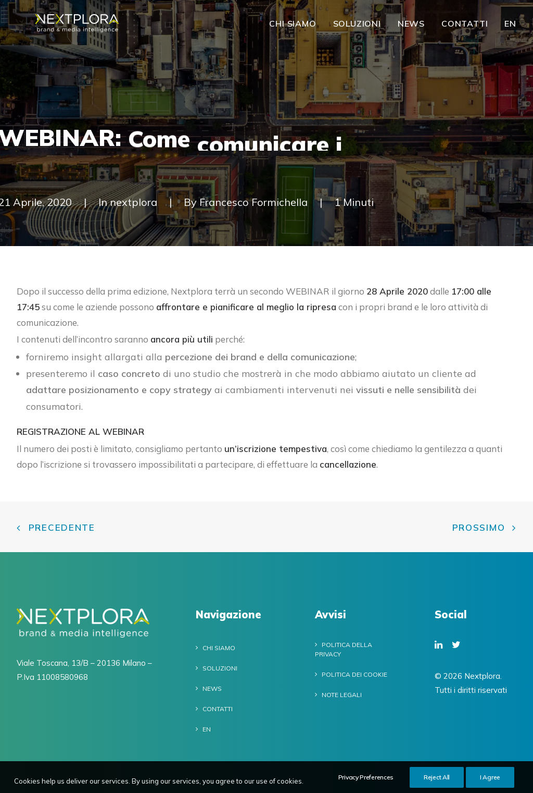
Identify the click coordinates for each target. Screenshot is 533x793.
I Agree (490, 781)
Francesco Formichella (253, 202)
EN (510, 29)
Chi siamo (292, 28)
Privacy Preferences (366, 781)
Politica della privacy (343, 649)
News (411, 28)
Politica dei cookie (354, 674)
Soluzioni (357, 28)
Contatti (464, 28)
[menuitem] (296, 28)
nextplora (134, 202)
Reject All (437, 781)
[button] (438, 645)
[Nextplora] (82, 28)
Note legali (342, 695)
